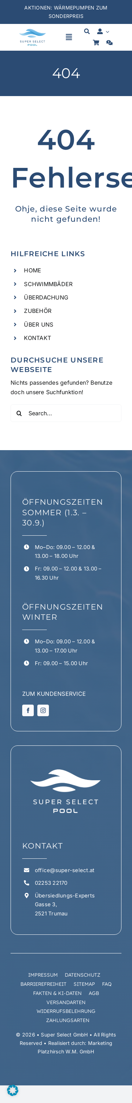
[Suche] (87, 31)
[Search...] (66, 413)
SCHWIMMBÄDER (48, 284)
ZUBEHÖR (37, 310)
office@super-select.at (64, 870)
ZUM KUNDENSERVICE (54, 693)
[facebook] (28, 710)
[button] (12, 1090)
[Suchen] (19, 413)
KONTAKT (37, 337)
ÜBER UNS (38, 324)
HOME (32, 270)
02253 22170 (51, 883)
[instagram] (43, 710)
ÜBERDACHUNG (46, 297)
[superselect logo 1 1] (32, 30)
